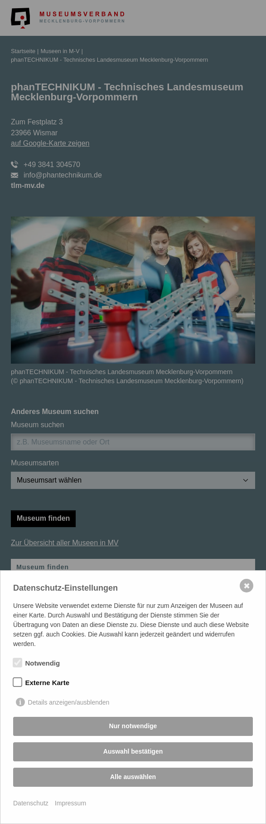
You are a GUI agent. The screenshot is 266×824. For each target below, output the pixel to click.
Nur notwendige (133, 726)
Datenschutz (30, 803)
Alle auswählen (133, 776)
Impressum (70, 803)
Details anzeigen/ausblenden (69, 702)
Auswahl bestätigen (133, 751)
